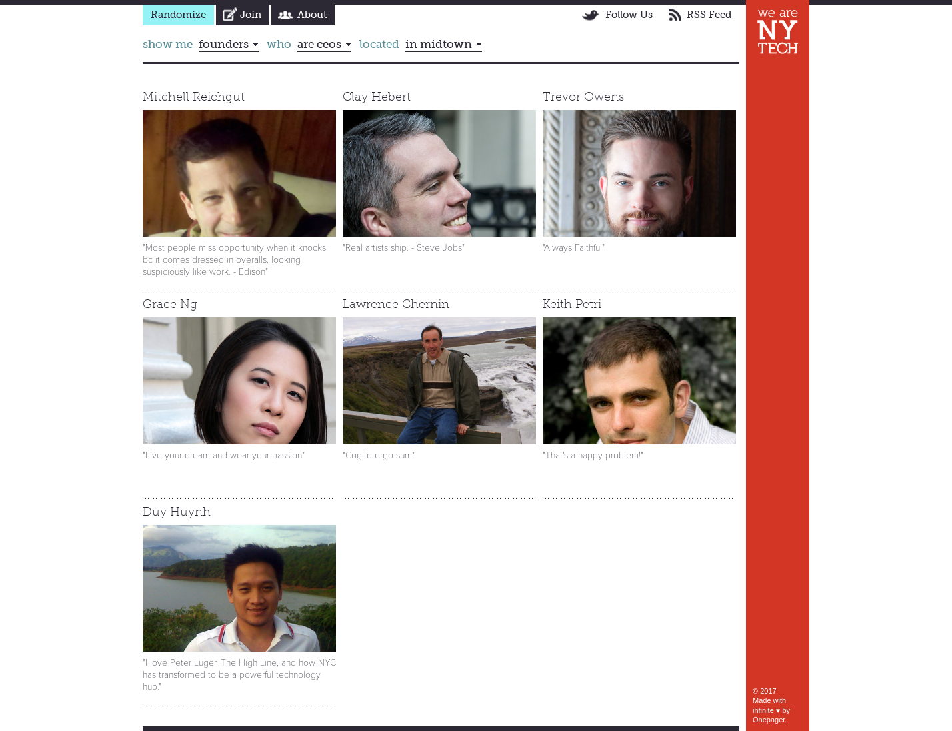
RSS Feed (709, 15)
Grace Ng (170, 304)
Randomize (178, 15)
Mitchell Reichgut (194, 96)
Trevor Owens (583, 96)
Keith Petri (572, 304)
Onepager (769, 720)
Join (250, 15)
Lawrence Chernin (396, 304)
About (312, 15)
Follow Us (629, 15)
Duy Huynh (177, 511)
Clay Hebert (377, 96)
